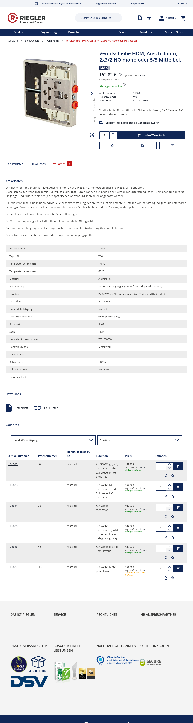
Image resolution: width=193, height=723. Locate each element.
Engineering (49, 32)
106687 (13, 567)
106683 (13, 485)
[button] (171, 17)
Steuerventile (32, 40)
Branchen (75, 32)
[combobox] (96, 18)
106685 (13, 526)
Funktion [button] (105, 440)
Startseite (13, 40)
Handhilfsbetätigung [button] (25, 440)
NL (187, 3)
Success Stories (175, 32)
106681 (13, 464)
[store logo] (37, 18)
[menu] (54, 32)
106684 (13, 505)
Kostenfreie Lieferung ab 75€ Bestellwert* (132, 122)
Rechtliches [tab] (106, 614)
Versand (141, 75)
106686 (13, 546)
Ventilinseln (53, 40)
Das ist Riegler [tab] (22, 614)
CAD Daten (51, 408)
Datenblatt (21, 408)
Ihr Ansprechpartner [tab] (158, 614)
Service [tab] (60, 614)
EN (182, 3)
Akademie (147, 32)
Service (123, 32)
